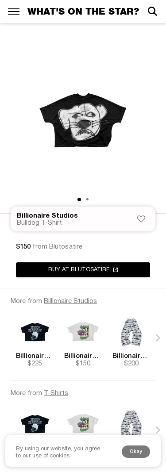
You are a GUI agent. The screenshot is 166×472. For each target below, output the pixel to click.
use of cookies (50, 456)
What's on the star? (83, 11)
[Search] (152, 11)
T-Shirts (56, 393)
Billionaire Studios (47, 216)
